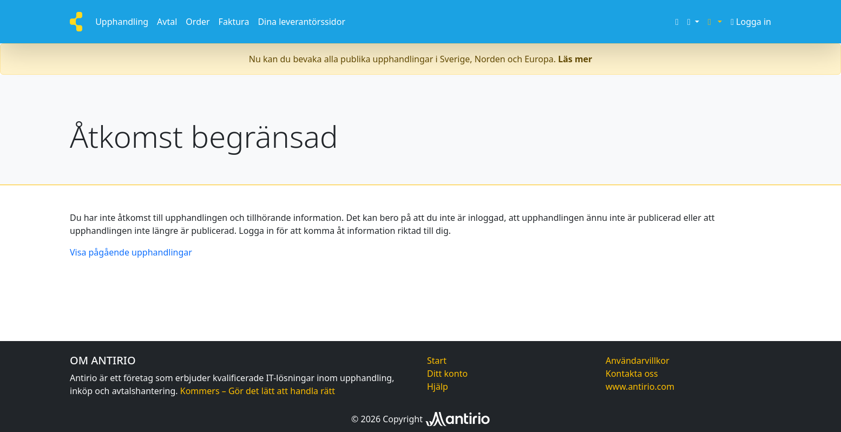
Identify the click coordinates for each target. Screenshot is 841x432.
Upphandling (121, 22)
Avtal (167, 22)
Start (436, 360)
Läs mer (575, 59)
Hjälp (437, 386)
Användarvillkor (637, 360)
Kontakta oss (632, 373)
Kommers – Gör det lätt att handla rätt (257, 391)
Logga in (751, 22)
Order (197, 22)
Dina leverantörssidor (301, 22)
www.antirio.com (640, 386)
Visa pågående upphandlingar (131, 252)
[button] (693, 21)
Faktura (234, 22)
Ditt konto (447, 373)
